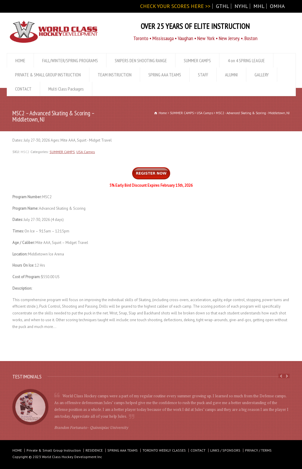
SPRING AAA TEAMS (164, 75)
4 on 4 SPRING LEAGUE (246, 60)
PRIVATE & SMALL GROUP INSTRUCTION (48, 75)
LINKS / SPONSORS (225, 450)
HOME (20, 60)
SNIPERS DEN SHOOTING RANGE (141, 60)
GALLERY (262, 75)
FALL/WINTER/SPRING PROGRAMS (70, 60)
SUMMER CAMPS (197, 60)
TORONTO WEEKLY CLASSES (164, 450)
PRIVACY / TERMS (258, 450)
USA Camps (85, 152)
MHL (259, 6)
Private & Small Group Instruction (54, 450)
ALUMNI (231, 75)
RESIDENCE (94, 450)
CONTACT (23, 89)
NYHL (241, 6)
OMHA (277, 6)
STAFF (203, 75)
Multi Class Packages (66, 89)
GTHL (222, 6)
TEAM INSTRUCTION (115, 75)
